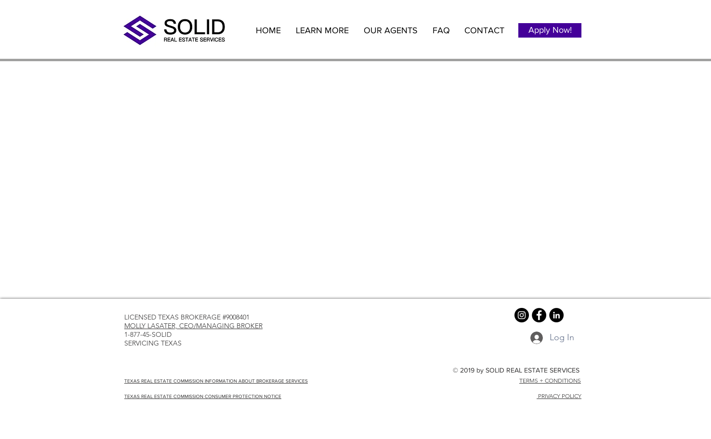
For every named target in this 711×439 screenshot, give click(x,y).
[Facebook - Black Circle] (539, 315)
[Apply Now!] (549, 30)
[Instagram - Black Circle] (521, 315)
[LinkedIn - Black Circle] (556, 315)
